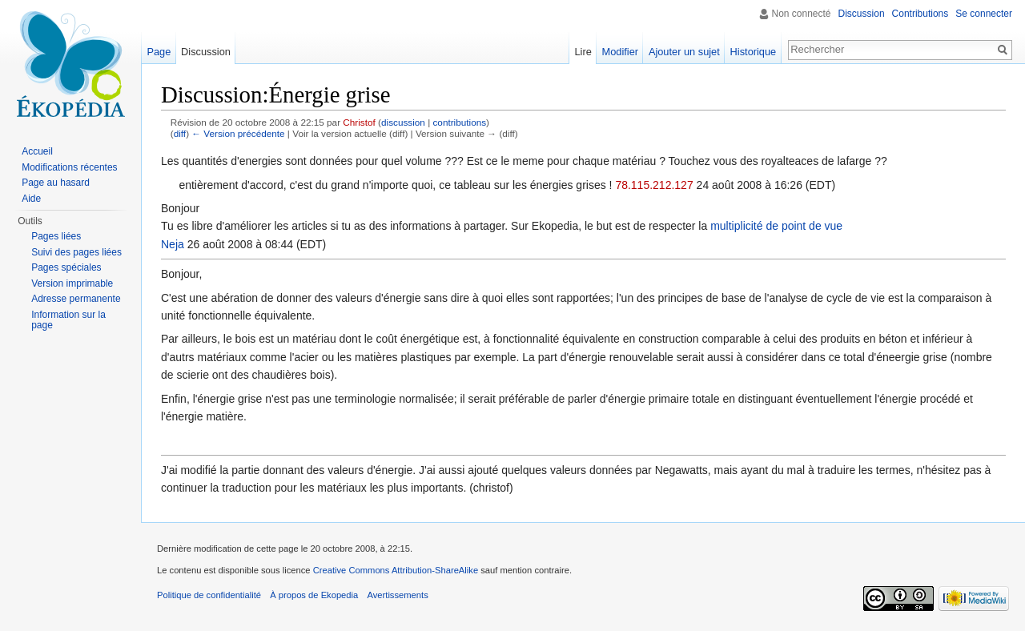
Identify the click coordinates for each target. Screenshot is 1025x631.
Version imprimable (72, 283)
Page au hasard (56, 182)
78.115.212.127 (654, 185)
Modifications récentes (69, 167)
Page (159, 52)
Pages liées (56, 236)
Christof (359, 122)
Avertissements (397, 595)
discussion (403, 122)
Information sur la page (68, 320)
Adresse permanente (75, 298)
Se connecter (983, 13)
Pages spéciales (66, 267)
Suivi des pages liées (76, 252)
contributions (459, 122)
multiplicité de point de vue (776, 225)
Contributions (920, 13)
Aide (31, 198)
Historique (753, 52)
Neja (172, 244)
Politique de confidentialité (209, 595)
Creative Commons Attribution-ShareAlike (395, 570)
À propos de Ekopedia (314, 595)
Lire (582, 52)
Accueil (37, 151)
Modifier (620, 52)
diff (180, 133)
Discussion (861, 13)
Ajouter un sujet (684, 52)
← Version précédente (237, 133)
